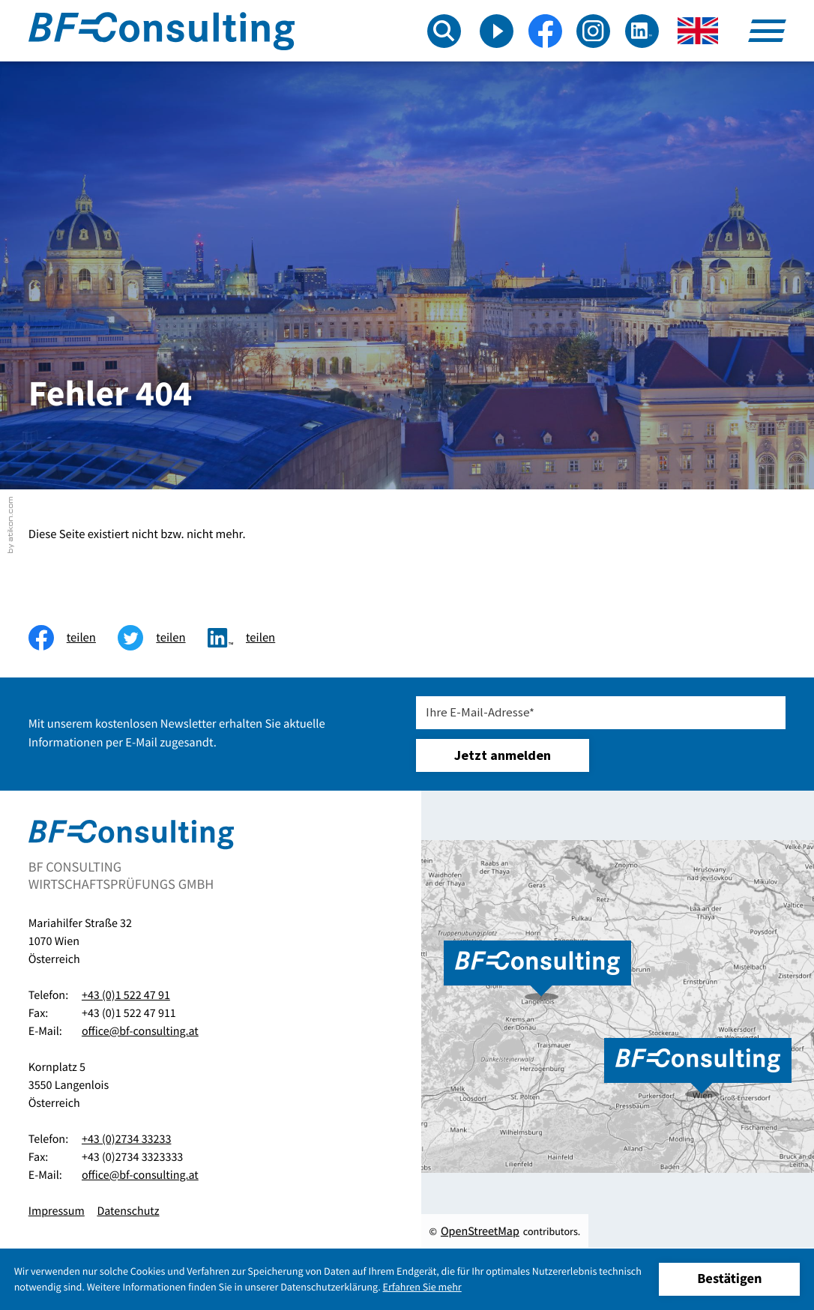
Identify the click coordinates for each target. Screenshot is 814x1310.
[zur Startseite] (161, 31)
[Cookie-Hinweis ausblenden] (729, 1280)
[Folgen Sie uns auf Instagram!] (593, 31)
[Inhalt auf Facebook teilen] (73, 637)
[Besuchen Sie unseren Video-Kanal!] (496, 31)
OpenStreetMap (480, 1231)
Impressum (56, 1211)
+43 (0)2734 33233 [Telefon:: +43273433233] (126, 1139)
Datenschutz (128, 1211)
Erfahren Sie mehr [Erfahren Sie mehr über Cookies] (422, 1287)
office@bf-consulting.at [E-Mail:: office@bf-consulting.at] (140, 1031)
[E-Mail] (601, 713)
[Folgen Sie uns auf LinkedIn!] (642, 31)
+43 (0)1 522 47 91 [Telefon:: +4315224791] (126, 995)
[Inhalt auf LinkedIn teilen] (253, 637)
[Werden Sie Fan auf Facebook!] (545, 31)
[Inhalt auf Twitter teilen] (163, 637)
